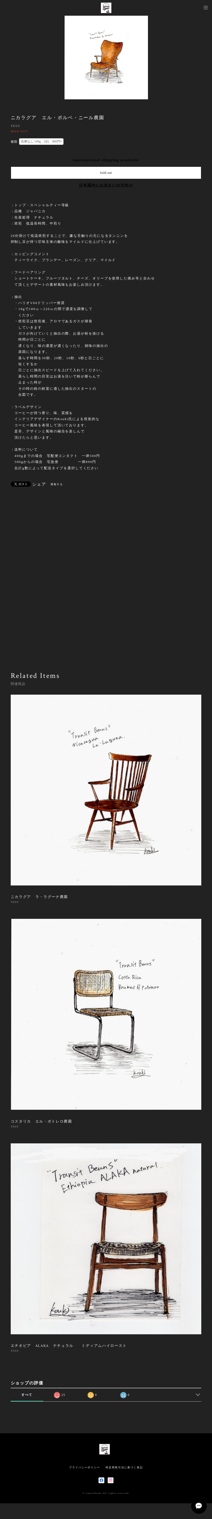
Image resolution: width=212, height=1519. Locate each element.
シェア (39, 484)
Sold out (106, 173)
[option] (106, 57)
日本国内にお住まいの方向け (106, 185)
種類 (14, 142)
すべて (26, 1395)
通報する (56, 484)
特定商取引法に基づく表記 (124, 1467)
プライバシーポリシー (84, 1467)
